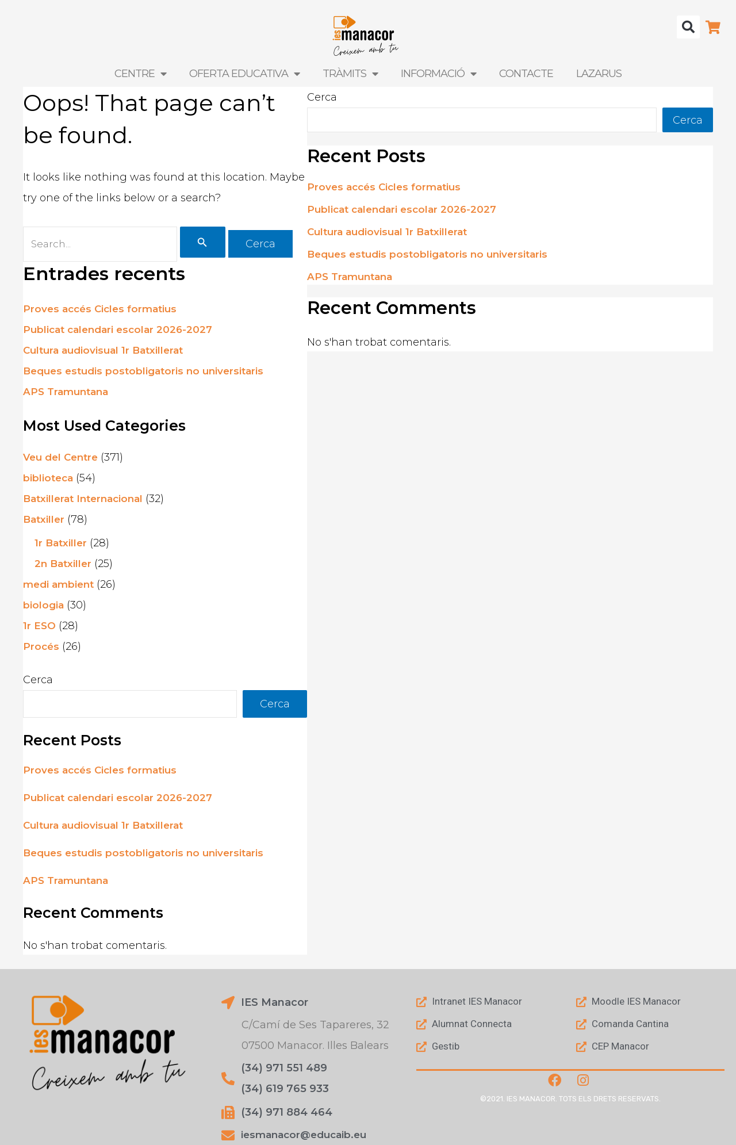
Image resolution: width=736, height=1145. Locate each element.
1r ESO (39, 627)
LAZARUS (599, 73)
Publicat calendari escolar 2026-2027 (122, 331)
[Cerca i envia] (207, 243)
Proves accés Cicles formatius (103, 310)
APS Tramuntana (68, 393)
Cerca (38, 681)
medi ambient (60, 586)
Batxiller (45, 521)
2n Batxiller (64, 565)
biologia (44, 606)
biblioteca (49, 479)
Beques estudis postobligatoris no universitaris (148, 372)
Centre (140, 74)
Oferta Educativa (244, 74)
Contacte (526, 73)
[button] (688, 27)
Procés (41, 648)
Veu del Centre (63, 459)
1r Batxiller (61, 544)
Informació (438, 74)
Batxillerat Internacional (87, 500)
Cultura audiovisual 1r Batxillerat (107, 352)
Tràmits (350, 74)
